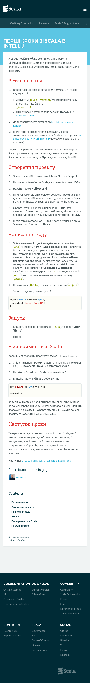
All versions (38, 594)
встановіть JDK (25, 115)
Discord (64, 649)
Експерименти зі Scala (24, 521)
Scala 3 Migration (66, 23)
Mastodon (66, 635)
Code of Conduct (41, 640)
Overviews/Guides (13, 599)
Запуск (15, 516)
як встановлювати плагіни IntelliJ (47, 136)
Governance (38, 630)
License (36, 645)
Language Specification (16, 603)
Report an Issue (12, 635)
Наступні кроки (20, 525)
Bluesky (64, 640)
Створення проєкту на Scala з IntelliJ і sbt (45, 460)
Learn (43, 23)
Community (66, 589)
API (5, 594)
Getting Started (20, 23)
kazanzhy (21, 477)
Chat (63, 603)
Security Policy (40, 649)
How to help (10, 630)
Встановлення (19, 502)
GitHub (64, 630)
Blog (34, 635)
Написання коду (20, 511)
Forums (64, 599)
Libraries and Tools (70, 608)
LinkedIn (65, 654)
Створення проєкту (22, 507)
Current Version (41, 589)
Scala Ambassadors (71, 594)
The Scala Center (69, 613)
